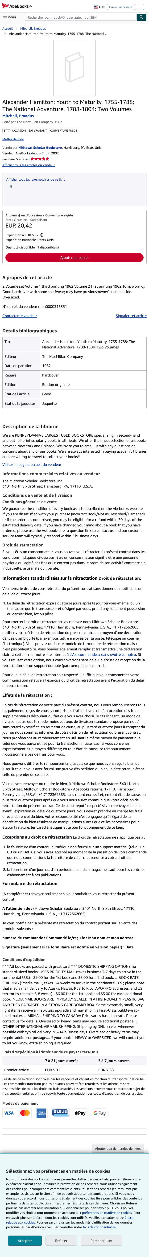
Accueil (7, 28)
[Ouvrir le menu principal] (10, 17)
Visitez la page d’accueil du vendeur (31, 464)
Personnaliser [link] (101, 1240)
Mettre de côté (13, 139)
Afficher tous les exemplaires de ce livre (35, 179)
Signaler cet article (131, 315)
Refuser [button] (61, 1240)
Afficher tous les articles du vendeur (28, 165)
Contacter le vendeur (19, 315)
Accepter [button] (25, 1240)
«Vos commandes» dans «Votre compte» (103, 654)
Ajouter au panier (74, 257)
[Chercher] (141, 17)
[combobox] (81, 17)
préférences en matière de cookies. (107, 1213)
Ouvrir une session (120, 7)
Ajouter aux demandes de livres (118, 1148)
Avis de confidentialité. (99, 1227)
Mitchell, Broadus (33, 28)
